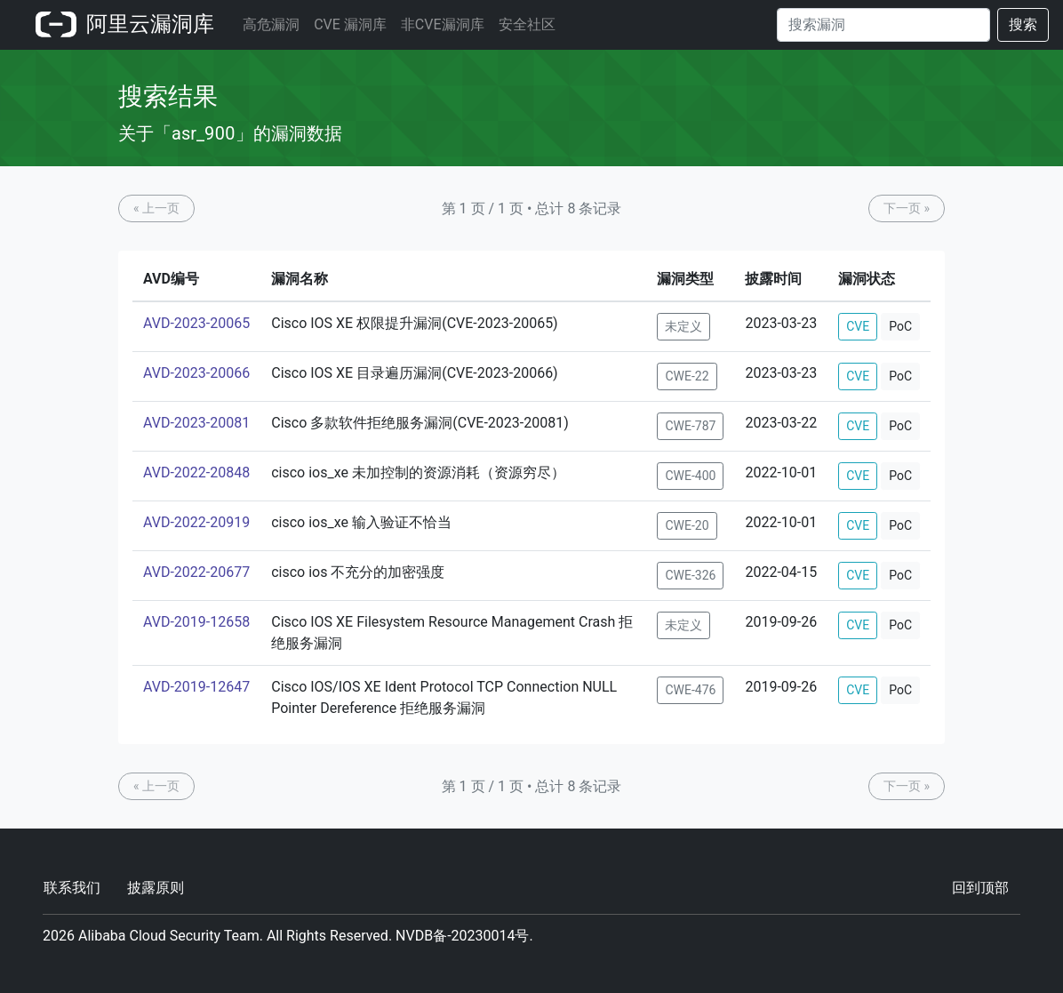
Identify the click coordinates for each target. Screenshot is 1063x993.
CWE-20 (686, 525)
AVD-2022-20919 (196, 522)
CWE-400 (690, 475)
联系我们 (72, 887)
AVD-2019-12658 (196, 621)
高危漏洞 (271, 24)
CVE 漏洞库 (350, 24)
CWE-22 (686, 376)
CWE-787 (690, 426)
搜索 (1023, 24)
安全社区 (527, 24)
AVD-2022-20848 (196, 472)
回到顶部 (980, 887)
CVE (857, 326)
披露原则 (155, 887)
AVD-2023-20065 (196, 323)
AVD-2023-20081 (196, 422)
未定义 (683, 326)
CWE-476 (690, 690)
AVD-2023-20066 (196, 372)
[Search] (883, 25)
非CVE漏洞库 (442, 24)
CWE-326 (690, 575)
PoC (900, 326)
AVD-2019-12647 (196, 686)
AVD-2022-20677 (196, 572)
